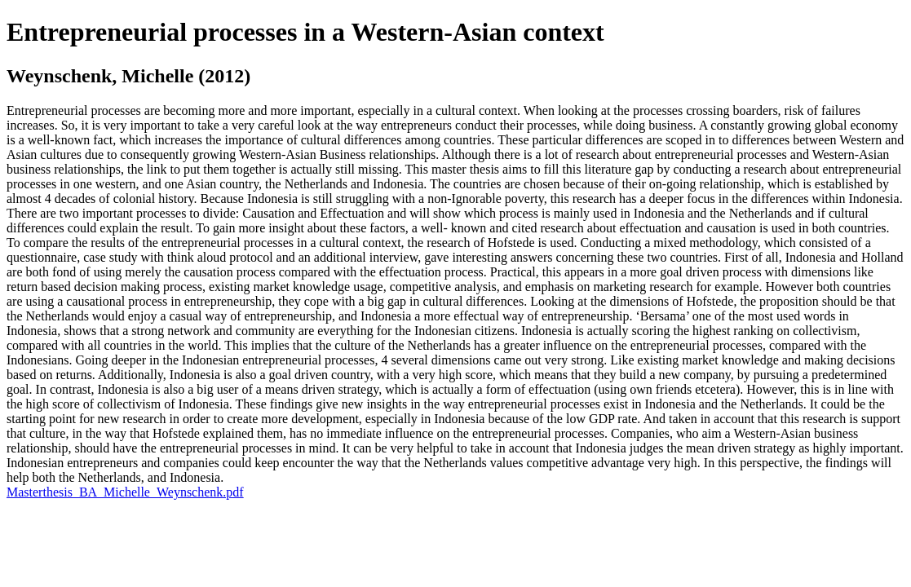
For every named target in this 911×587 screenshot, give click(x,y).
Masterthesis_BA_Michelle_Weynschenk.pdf (125, 492)
